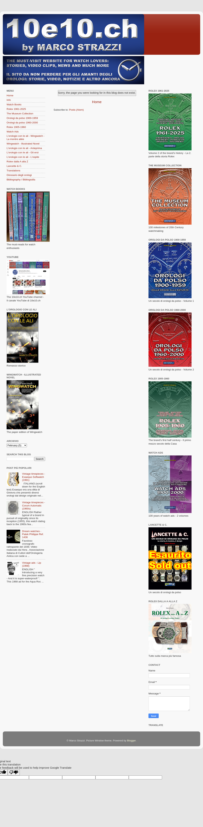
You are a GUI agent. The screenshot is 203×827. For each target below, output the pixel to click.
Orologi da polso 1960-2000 (22, 122)
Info (9, 100)
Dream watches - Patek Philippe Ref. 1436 (33, 534)
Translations (13, 170)
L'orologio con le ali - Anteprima (24, 148)
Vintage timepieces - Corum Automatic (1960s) (33, 505)
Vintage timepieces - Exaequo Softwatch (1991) (33, 476)
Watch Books (14, 104)
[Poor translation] (14, 772)
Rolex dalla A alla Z (17, 161)
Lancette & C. (14, 166)
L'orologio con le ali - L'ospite (23, 157)
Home (97, 102)
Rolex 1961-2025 (16, 109)
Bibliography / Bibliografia (21, 179)
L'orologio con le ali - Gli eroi (23, 152)
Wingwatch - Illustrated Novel (23, 143)
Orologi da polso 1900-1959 (22, 118)
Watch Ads (13, 131)
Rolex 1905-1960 (16, 127)
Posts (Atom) (76, 109)
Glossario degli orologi (19, 175)
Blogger (131, 740)
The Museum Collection (20, 113)
